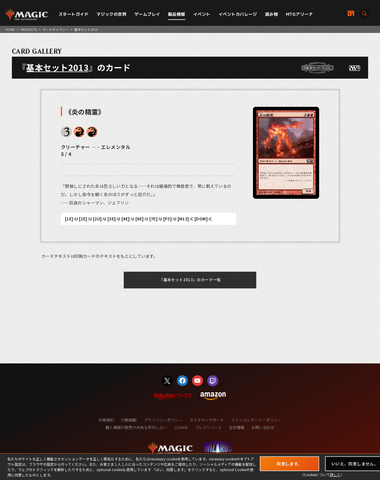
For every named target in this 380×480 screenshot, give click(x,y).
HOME (10, 29)
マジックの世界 (111, 14)
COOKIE (181, 427)
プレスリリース (208, 427)
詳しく (335, 474)
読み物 (271, 14)
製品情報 (176, 14)
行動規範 (129, 420)
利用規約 (106, 420)
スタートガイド (73, 14)
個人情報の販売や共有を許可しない (136, 427)
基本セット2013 (57, 67)
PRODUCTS (28, 29)
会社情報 (236, 427)
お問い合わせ (263, 427)
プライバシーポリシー (163, 420)
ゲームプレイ (147, 14)
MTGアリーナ (299, 14)
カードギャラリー (55, 29)
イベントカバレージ (237, 14)
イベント (201, 14)
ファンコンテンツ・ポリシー (256, 420)
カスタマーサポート (206, 420)
